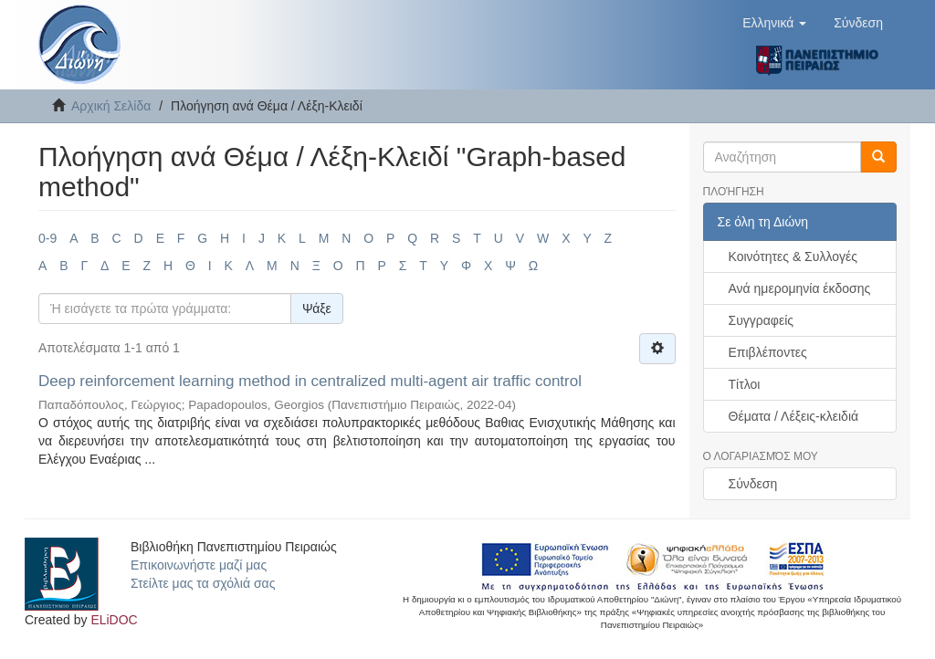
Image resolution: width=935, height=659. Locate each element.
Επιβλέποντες (768, 352)
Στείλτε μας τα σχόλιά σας (203, 583)
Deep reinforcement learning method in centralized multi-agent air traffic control (310, 381)
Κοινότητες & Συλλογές (793, 256)
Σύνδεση (753, 483)
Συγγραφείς (761, 320)
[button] (774, 23)
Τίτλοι (745, 384)
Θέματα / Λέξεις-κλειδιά (794, 416)
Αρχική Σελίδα (111, 106)
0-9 (47, 238)
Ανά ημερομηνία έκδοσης (800, 288)
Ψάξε (316, 308)
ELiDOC (113, 619)
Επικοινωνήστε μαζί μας (199, 565)
